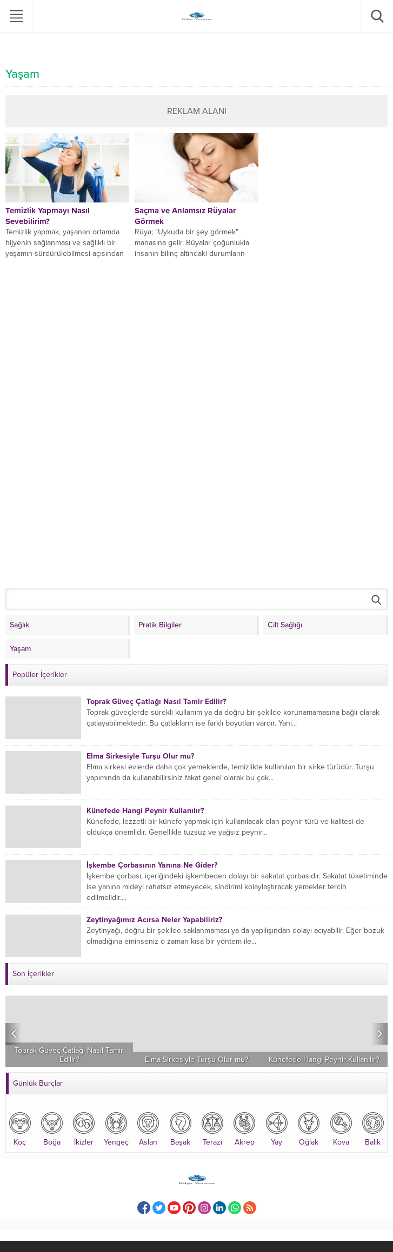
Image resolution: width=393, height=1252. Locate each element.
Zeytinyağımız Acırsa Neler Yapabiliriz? (154, 919)
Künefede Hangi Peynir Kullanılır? (145, 810)
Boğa (51, 1128)
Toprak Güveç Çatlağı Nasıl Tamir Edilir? (156, 701)
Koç (20, 1128)
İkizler (83, 1128)
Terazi (212, 1128)
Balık (373, 1128)
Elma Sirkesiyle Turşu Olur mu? (140, 756)
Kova (341, 1128)
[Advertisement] (86, 421)
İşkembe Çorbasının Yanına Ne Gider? (151, 865)
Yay (276, 1128)
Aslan (148, 1128)
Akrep (244, 1128)
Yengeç (116, 1128)
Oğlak (308, 1128)
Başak (180, 1128)
